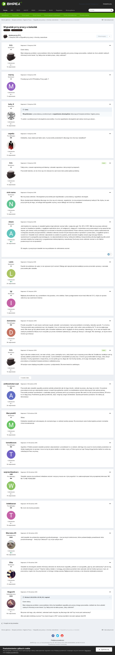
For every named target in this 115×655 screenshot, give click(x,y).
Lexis (11, 262)
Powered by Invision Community (57, 644)
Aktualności (5, 15)
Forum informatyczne (70, 15)
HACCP (26, 10)
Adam (11, 222)
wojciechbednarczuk (11, 473)
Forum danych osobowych (52, 15)
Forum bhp (15, 15)
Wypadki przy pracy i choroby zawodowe (33, 37)
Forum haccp (37, 15)
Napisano (28, 45)
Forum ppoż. (25, 15)
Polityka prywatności (57, 640)
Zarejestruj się (107, 4)
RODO (33, 10)
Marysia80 (11, 413)
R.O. (19, 35)
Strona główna (70, 10)
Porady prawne (84, 15)
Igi (11, 291)
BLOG (51, 10)
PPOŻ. (18, 10)
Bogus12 (11, 592)
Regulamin (59, 10)
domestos (11, 321)
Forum (5, 11)
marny (11, 75)
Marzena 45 (11, 533)
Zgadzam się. (104, 649)
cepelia (11, 134)
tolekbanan (11, 504)
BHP (12, 10)
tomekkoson (11, 443)
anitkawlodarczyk (11, 384)
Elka (11, 562)
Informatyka (42, 10)
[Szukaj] (98, 10)
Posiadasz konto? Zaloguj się (89, 4)
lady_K (11, 104)
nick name (11, 192)
